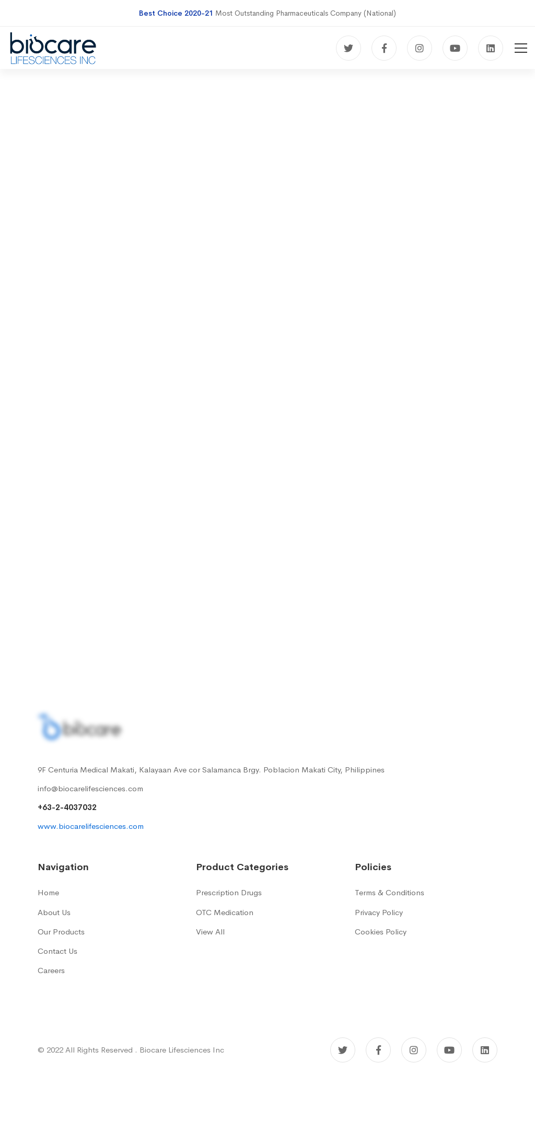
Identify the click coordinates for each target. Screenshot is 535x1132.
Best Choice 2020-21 (176, 13)
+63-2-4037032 (67, 807)
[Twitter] (348, 48)
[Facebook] (384, 48)
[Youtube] (455, 48)
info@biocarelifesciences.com (90, 788)
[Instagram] (419, 48)
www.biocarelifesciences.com (91, 826)
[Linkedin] (490, 48)
